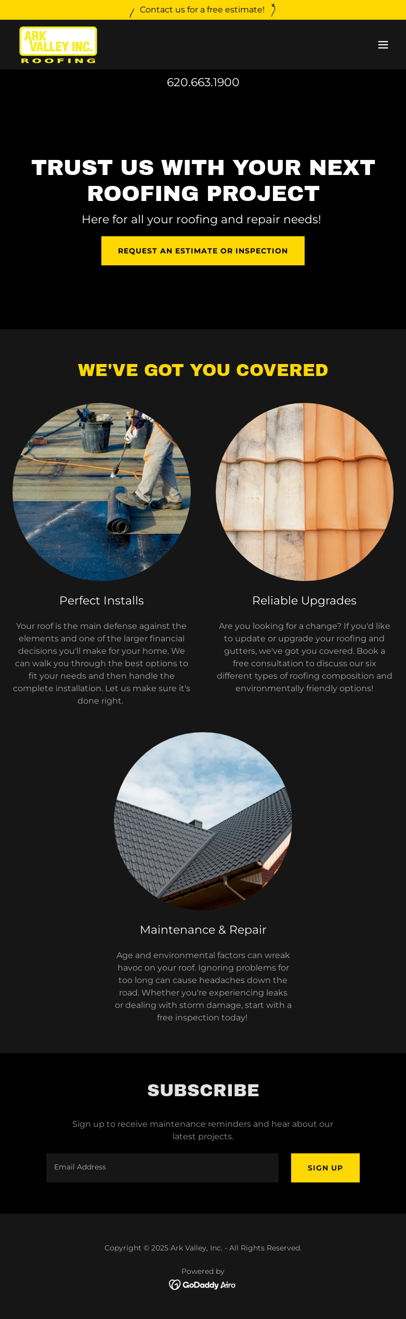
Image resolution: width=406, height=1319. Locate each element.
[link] (58, 44)
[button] (383, 44)
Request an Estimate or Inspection (203, 250)
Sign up (325, 1168)
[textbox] (162, 1167)
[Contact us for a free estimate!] (203, 10)
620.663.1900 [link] (203, 82)
